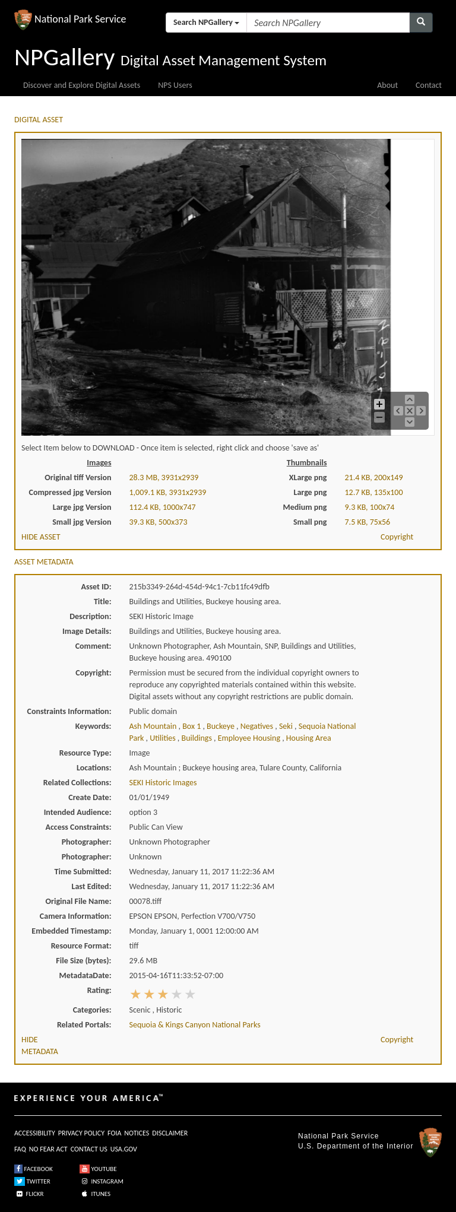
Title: (103, 602)
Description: (90, 616)
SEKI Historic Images (163, 783)
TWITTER (32, 1181)
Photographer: (87, 842)
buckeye (221, 726)
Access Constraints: (78, 827)
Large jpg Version (82, 507)
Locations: (94, 768)
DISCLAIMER (170, 1133)
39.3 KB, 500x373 (158, 522)
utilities (164, 738)
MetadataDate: (85, 975)
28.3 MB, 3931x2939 (164, 477)
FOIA (114, 1133)
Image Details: (86, 631)
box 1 (192, 726)
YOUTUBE (98, 1169)
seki (286, 726)
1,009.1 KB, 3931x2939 (168, 492)
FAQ (20, 1149)
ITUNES (95, 1194)
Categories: (92, 1010)
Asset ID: (96, 587)
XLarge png (308, 477)
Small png (310, 522)
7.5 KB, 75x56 (368, 522)
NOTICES (136, 1133)
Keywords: (93, 726)
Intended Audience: (78, 812)
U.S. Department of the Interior (355, 1146)
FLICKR (29, 1194)
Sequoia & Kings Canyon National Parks (195, 1025)
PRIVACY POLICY (81, 1133)
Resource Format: (81, 946)
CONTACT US (89, 1149)
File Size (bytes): (83, 961)
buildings (198, 738)
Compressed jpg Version (70, 492)
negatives (258, 726)
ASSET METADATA (44, 562)
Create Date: (89, 797)
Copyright (397, 537)
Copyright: (93, 673)
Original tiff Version (78, 477)
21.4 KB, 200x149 (374, 477)
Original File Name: (79, 901)
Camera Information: (76, 916)
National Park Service (338, 1136)
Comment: (93, 646)
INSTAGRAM (102, 1181)
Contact (429, 85)
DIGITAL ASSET (38, 120)
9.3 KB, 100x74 (370, 507)
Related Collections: (77, 783)
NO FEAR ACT (48, 1149)
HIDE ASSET (41, 537)
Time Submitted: (83, 872)
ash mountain (154, 726)
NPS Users (175, 85)
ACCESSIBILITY (34, 1133)
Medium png (305, 507)
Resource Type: (85, 753)
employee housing (250, 738)
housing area (308, 738)
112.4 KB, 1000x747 (162, 507)
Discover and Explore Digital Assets (81, 85)
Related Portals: (84, 1025)
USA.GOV (123, 1149)
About (387, 85)
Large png (310, 492)
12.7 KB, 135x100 (374, 492)
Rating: (99, 990)
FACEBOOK (33, 1169)
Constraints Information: (69, 711)
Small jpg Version (81, 522)
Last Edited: (92, 886)
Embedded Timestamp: (71, 931)
